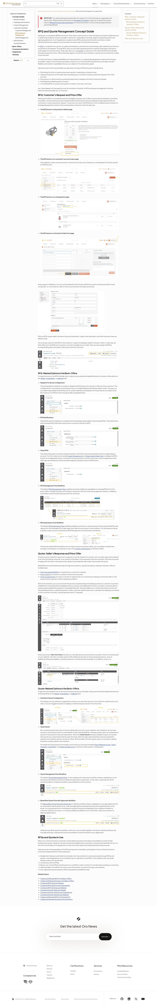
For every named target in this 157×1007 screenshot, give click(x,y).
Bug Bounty (50, 978)
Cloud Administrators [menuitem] (122, 4)
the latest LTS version (81, 20)
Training (96, 974)
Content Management (20, 25)
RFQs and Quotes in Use (134, 38)
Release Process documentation (61, 22)
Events (49, 972)
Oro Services (98, 971)
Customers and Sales (69, 11)
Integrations (16, 52)
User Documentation (18, 14)
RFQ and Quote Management (20, 34)
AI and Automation (20, 43)
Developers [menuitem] (105, 4)
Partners (49, 969)
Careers (49, 975)
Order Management (21, 38)
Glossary (15, 54)
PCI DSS (73, 971)
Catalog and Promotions (21, 22)
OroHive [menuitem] (150, 4)
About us (49, 965)
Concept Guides (57, 11)
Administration (18, 41)
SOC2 (72, 974)
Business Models (19, 19)
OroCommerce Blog (124, 977)
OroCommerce (32, 965)
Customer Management (23, 30)
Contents (128, 14)
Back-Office (16, 46)
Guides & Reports (123, 971)
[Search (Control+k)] (43, 3)
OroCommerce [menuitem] (139, 4)
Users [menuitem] (94, 4)
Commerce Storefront (19, 49)
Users (49, 11)
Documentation (42, 11)
